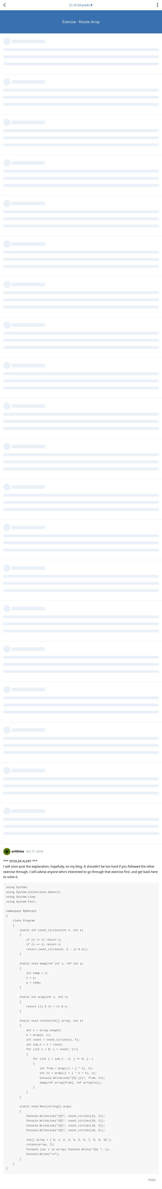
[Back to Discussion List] (4, 5)
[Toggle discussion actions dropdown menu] (157, 5)
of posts (81, 5)
